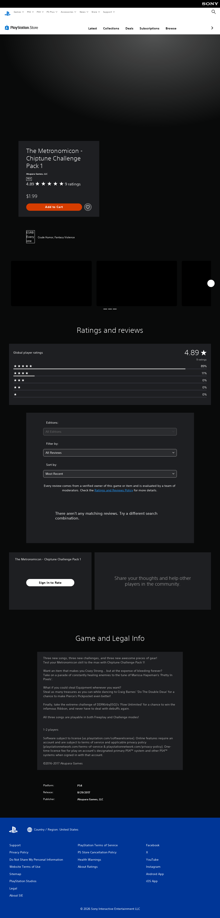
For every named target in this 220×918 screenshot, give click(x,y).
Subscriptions (127, 24)
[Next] (211, 279)
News (83, 11)
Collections (88, 24)
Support (107, 11)
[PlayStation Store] (22, 23)
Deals (107, 24)
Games (17, 11)
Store (94, 11)
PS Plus (51, 11)
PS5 (29, 11)
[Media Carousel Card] (51, 279)
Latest (70, 24)
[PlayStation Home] (7, 12)
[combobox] (110, 427)
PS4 (39, 11)
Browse (148, 24)
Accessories (67, 11)
